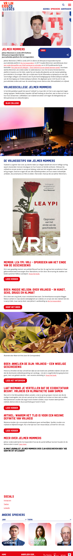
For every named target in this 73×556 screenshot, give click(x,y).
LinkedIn (7, 508)
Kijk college (12, 103)
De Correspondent (27, 63)
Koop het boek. (34, 274)
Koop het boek (13, 307)
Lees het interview (15, 380)
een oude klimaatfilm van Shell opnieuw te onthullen (22, 65)
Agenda (46, 9)
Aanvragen (66, 9)
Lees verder (12, 279)
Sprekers (55, 9)
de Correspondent (54, 301)
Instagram (7, 500)
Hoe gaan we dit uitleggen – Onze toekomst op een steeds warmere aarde (35, 67)
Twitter (6, 504)
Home (4, 555)
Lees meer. (23, 444)
